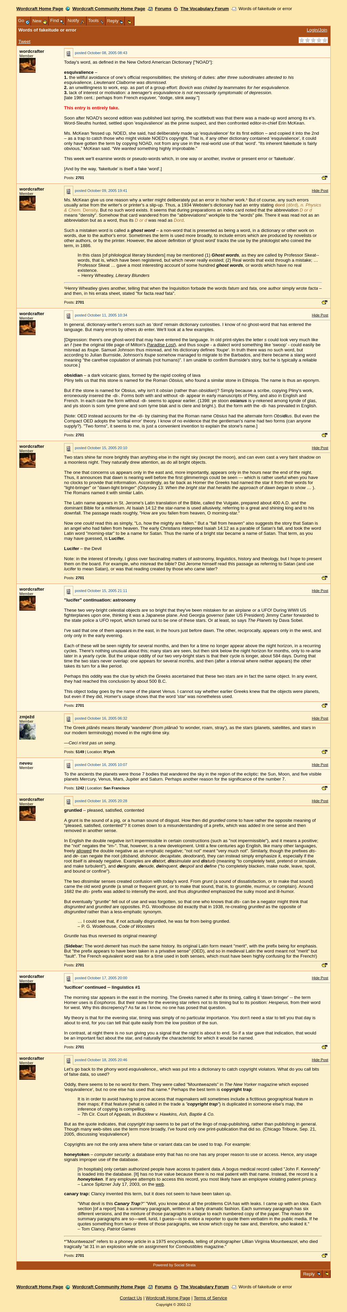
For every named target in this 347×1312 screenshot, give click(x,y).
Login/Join (317, 29)
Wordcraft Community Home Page (108, 8)
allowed (83, 850)
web (160, 1184)
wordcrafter (31, 51)
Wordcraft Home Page (39, 8)
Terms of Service (210, 1297)
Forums (163, 8)
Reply (309, 1273)
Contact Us (131, 1297)
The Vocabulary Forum (205, 8)
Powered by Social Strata (174, 1265)
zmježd (26, 716)
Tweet (24, 41)
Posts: (74, 178)
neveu (25, 763)
